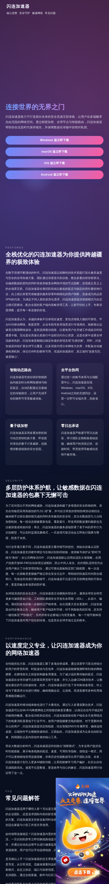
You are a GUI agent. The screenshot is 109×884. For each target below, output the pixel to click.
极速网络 (37, 13)
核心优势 (12, 13)
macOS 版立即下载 (54, 151)
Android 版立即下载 (54, 174)
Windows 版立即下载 (54, 140)
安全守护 (24, 13)
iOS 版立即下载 (54, 163)
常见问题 (50, 13)
